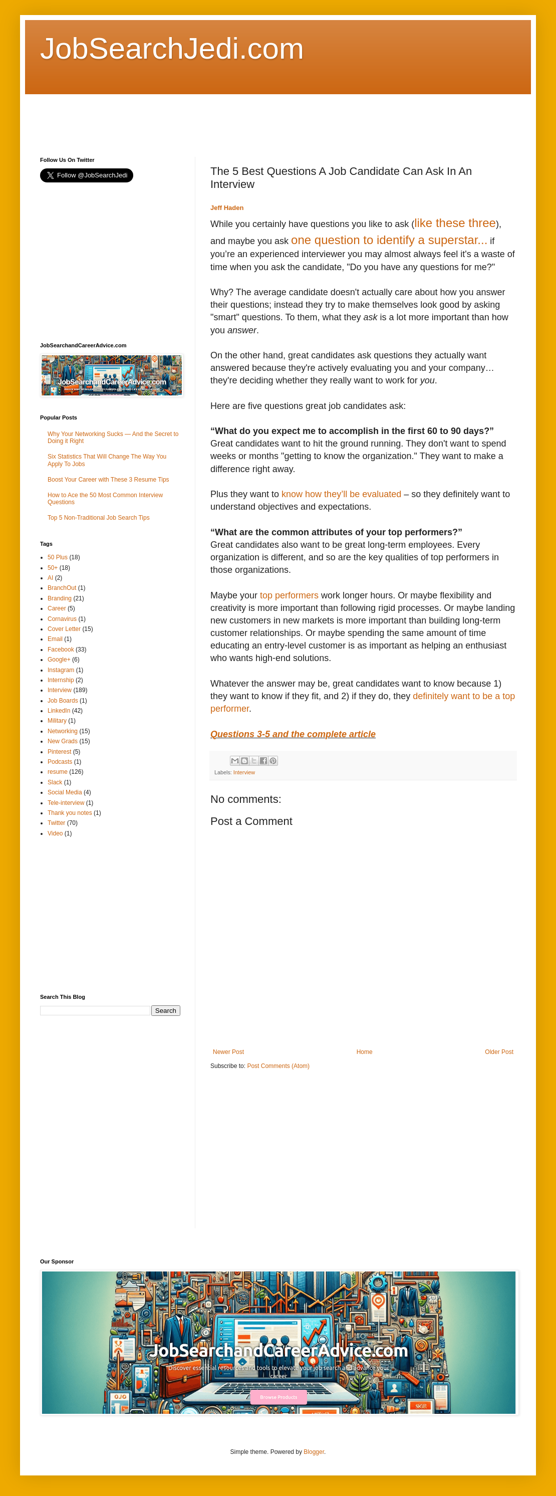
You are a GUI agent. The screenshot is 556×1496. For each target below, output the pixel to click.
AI (50, 577)
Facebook (61, 649)
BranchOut (62, 587)
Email (55, 639)
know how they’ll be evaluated (341, 494)
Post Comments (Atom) (278, 1066)
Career (57, 608)
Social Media (65, 792)
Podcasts (60, 761)
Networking (63, 731)
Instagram (61, 670)
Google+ (59, 659)
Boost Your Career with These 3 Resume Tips (108, 479)
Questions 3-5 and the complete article (293, 734)
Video (55, 833)
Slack (55, 782)
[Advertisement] (222, 116)
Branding (60, 598)
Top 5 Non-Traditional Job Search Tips (99, 517)
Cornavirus (62, 618)
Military (57, 720)
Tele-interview (66, 802)
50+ (53, 567)
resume (58, 771)
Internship (61, 680)
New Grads (63, 741)
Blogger (314, 1451)
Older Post (499, 1051)
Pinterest (59, 751)
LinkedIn (59, 710)
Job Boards (63, 700)
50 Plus (58, 557)
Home (365, 1051)
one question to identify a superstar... (389, 240)
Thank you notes (70, 812)
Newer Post (228, 1051)
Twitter (56, 822)
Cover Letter (64, 628)
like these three (455, 223)
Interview (244, 772)
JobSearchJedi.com (172, 48)
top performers (289, 595)
